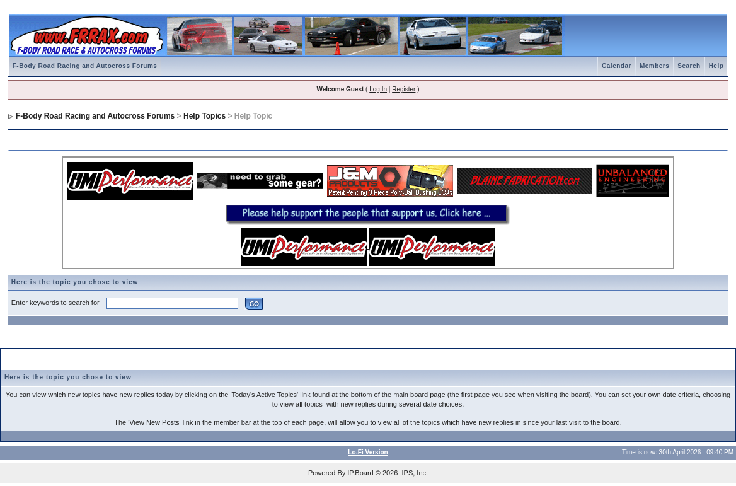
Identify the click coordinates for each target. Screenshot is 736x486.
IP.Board (360, 473)
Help (716, 65)
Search (688, 65)
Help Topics (204, 116)
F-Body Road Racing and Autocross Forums (85, 65)
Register (403, 89)
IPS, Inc (413, 473)
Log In (378, 89)
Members (654, 65)
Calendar (616, 65)
